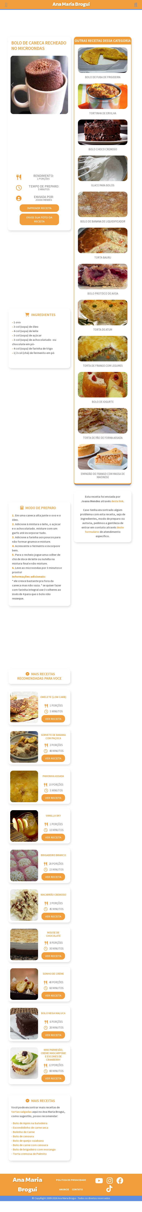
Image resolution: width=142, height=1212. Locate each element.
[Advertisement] (71, 21)
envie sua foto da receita (39, 219)
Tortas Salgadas (21, 1112)
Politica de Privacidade (71, 1180)
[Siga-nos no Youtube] (99, 1182)
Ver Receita (53, 719)
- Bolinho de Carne (23, 1132)
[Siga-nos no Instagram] (110, 1182)
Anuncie (64, 1189)
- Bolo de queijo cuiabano (27, 1141)
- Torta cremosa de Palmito (29, 1154)
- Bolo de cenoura (22, 1136)
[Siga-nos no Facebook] (119, 1182)
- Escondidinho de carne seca (29, 1128)
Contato (77, 1189)
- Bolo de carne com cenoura (29, 1145)
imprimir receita (39, 208)
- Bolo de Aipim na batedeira (29, 1123)
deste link (117, 501)
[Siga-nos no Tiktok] (109, 1190)
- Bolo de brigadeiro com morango (33, 1150)
